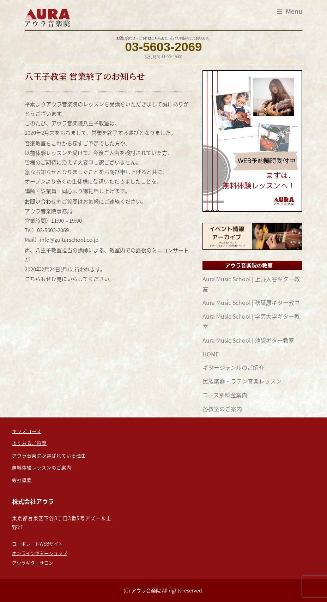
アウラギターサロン (32, 562)
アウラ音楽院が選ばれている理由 (49, 455)
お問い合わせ (40, 201)
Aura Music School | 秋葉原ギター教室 (251, 302)
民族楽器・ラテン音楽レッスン (241, 381)
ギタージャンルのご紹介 (233, 367)
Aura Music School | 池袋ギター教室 (248, 340)
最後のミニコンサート (162, 250)
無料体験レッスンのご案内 (41, 467)
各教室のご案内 (222, 408)
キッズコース (26, 431)
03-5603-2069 (163, 47)
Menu (289, 11)
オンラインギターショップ (39, 553)
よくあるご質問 (29, 443)
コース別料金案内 (224, 395)
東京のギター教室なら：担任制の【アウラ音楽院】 (48, 18)
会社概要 (22, 479)
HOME (210, 354)
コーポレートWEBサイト (37, 543)
